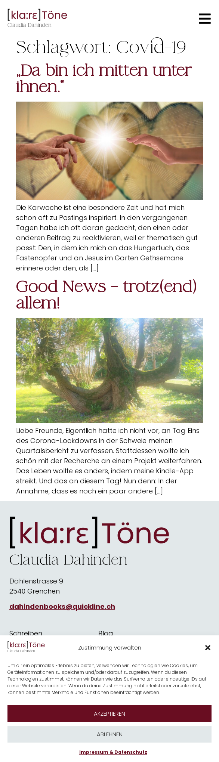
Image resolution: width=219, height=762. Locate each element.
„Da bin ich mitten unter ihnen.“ (103, 78)
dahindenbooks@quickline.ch (62, 606)
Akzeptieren (109, 714)
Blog (105, 633)
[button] (208, 647)
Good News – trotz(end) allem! (106, 295)
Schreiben (25, 633)
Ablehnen (110, 734)
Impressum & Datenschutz (113, 752)
